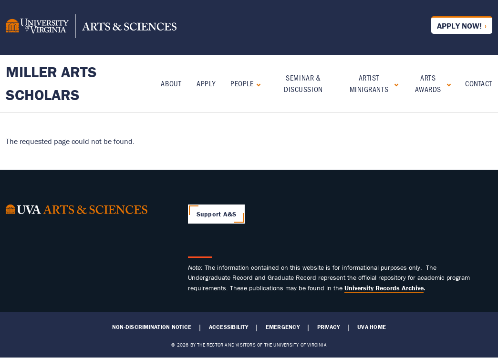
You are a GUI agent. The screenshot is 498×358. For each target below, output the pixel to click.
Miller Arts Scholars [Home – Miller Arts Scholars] (51, 83)
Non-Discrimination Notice (151, 327)
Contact (478, 83)
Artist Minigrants (369, 83)
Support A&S (217, 214)
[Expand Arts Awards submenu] (447, 84)
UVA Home (371, 327)
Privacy (328, 327)
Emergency (283, 327)
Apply (206, 83)
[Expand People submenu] (256, 84)
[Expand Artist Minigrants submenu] (394, 84)
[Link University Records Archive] (384, 288)
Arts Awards (428, 83)
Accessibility (228, 327)
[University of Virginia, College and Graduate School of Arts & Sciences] (91, 27)
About (171, 83)
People (241, 83)
